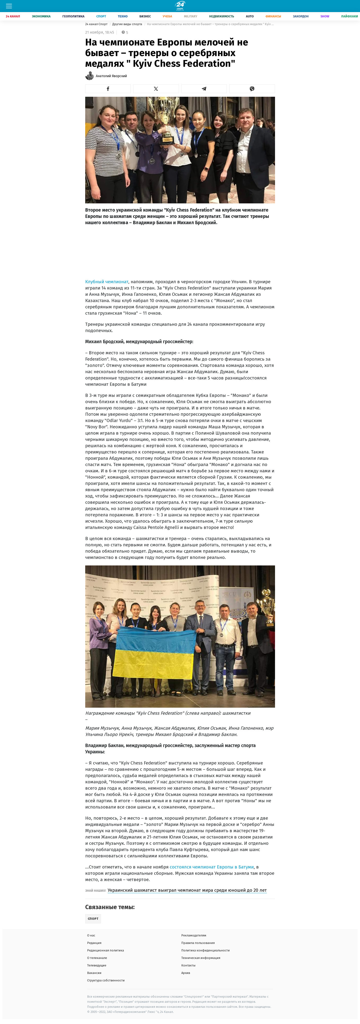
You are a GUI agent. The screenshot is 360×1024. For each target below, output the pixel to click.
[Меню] (9, 6)
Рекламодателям (193, 935)
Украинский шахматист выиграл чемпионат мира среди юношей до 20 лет (187, 890)
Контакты (188, 965)
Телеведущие (96, 965)
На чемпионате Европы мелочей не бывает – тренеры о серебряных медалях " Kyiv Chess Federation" (211, 24)
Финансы (273, 16)
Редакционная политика (105, 950)
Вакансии (94, 973)
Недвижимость (221, 16)
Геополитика (73, 16)
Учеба (167, 16)
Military (190, 16)
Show (325, 16)
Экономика (41, 16)
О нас (91, 935)
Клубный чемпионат (106, 281)
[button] (108, 88)
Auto (250, 16)
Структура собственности (106, 980)
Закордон (301, 16)
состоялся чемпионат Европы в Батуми (212, 867)
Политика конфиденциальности (205, 950)
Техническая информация (200, 958)
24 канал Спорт (96, 24)
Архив (185, 973)
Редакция (94, 943)
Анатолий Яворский (111, 76)
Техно (123, 16)
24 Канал (13, 16)
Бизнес (145, 16)
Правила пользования (198, 943)
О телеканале (97, 958)
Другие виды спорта (127, 24)
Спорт (101, 16)
